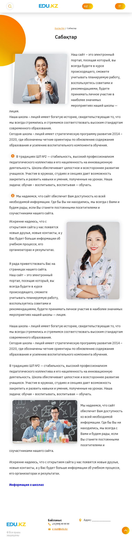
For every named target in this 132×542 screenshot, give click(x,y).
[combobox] (87, 6)
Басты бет (59, 28)
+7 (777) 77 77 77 (58, 524)
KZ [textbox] (86, 6)
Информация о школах (26, 485)
